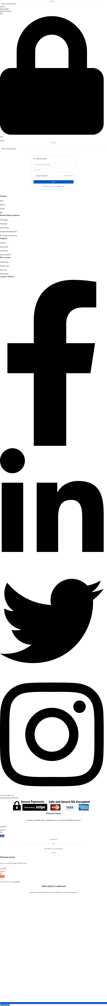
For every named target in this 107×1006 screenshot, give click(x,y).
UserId (2, 827)
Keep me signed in (42, 176)
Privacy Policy (4, 251)
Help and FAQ (4, 247)
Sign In (53, 182)
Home (1, 201)
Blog (1, 13)
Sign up (60, 849)
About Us (2, 6)
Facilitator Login (4, 266)
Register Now (60, 186)
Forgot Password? (68, 176)
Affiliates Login (4, 274)
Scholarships (3, 224)
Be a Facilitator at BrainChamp (8, 235)
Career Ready (4, 220)
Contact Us (3, 243)
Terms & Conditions (5, 255)
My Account (3, 270)
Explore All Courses (5, 11)
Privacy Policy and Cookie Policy (9, 798)
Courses (2, 208)
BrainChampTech (4, 9)
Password (2, 830)
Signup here (16, 882)
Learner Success (4, 228)
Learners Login (4, 262)
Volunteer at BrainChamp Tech (8, 231)
